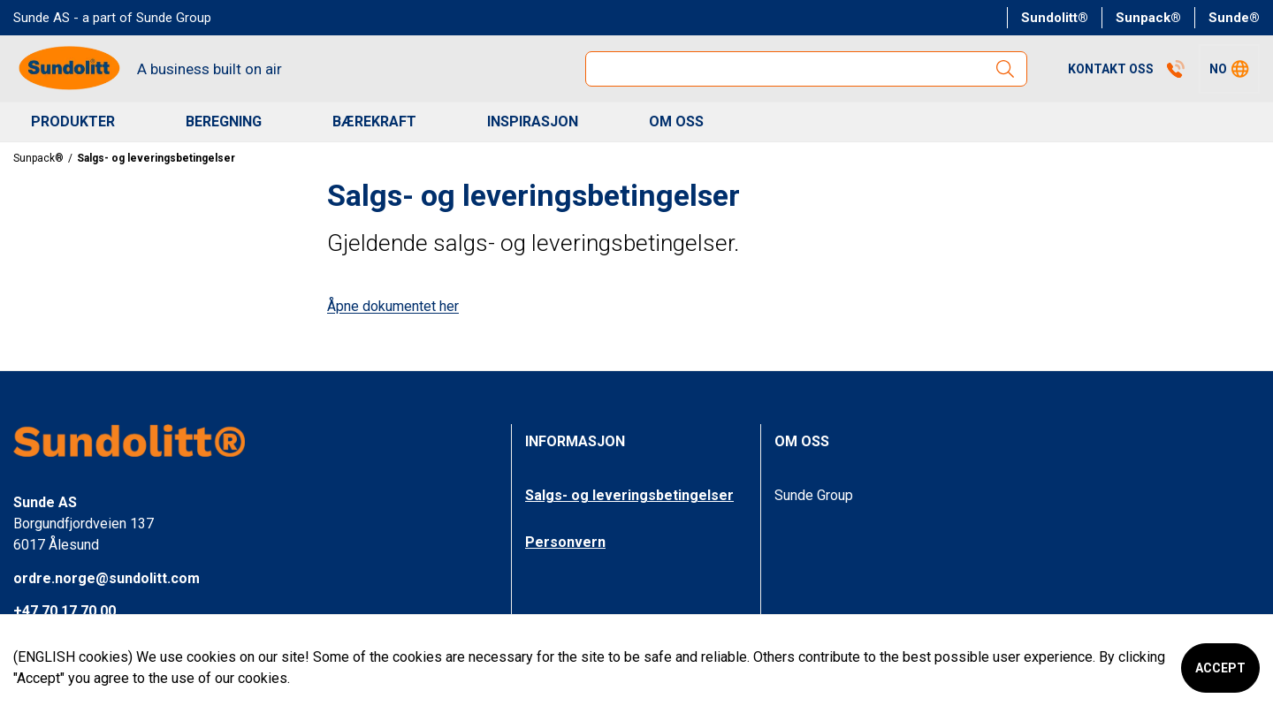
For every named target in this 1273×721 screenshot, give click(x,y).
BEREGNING (224, 121)
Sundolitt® (1054, 18)
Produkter (73, 121)
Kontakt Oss (1126, 69)
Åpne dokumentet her (393, 306)
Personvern (565, 542)
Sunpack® (1148, 18)
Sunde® (1234, 18)
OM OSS (676, 121)
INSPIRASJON (532, 121)
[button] (1229, 69)
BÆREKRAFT (374, 121)
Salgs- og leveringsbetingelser (629, 495)
